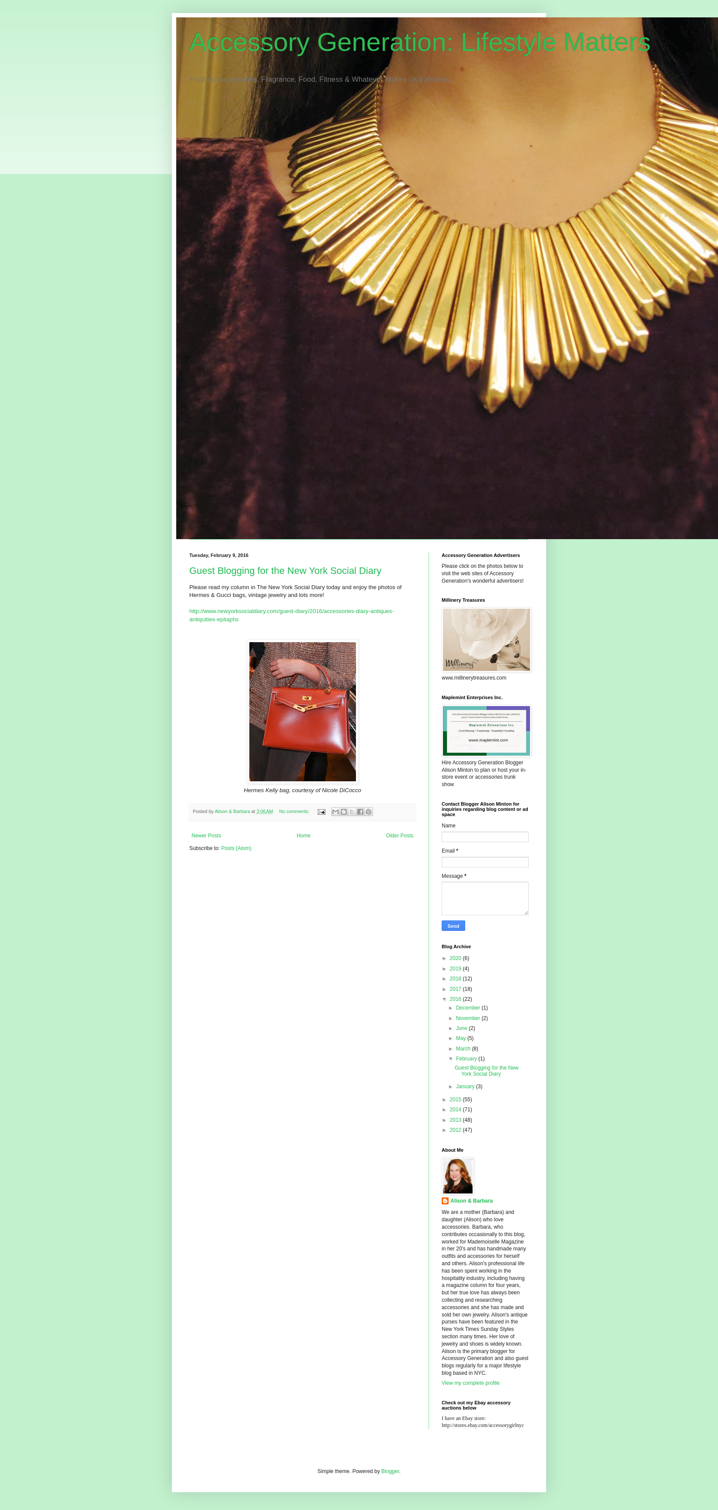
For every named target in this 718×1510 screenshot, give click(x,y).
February (467, 1059)
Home (304, 836)
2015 (456, 1100)
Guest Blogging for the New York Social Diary (285, 570)
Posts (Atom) (236, 848)
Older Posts (399, 836)
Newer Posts (206, 836)
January (466, 1086)
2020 (456, 958)
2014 (456, 1110)
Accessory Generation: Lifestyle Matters (420, 42)
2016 (456, 999)
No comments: (295, 811)
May (461, 1038)
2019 (456, 969)
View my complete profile (471, 1383)
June (462, 1028)
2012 (456, 1130)
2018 (456, 979)
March (464, 1049)
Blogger (390, 1471)
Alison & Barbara (471, 1201)
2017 (456, 989)
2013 (456, 1120)
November (469, 1018)
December (469, 1008)
